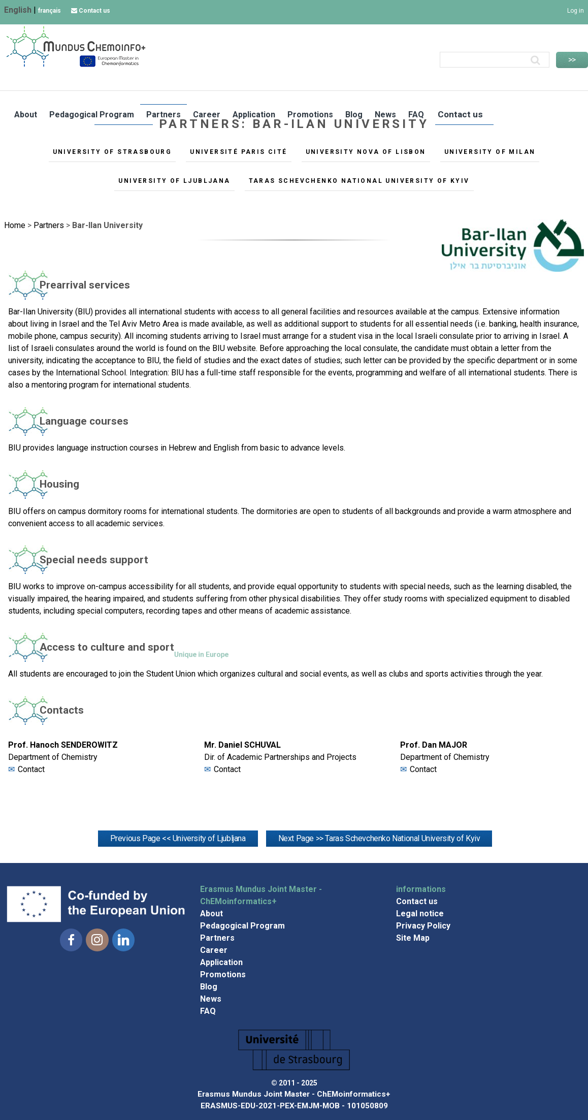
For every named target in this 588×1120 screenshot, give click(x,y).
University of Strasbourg (112, 151)
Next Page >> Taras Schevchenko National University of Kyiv (379, 838)
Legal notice (420, 913)
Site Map (413, 938)
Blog (353, 114)
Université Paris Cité (238, 151)
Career (206, 114)
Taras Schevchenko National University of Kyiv (359, 180)
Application (254, 114)
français (49, 10)
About (25, 114)
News (385, 114)
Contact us (90, 10)
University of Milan (490, 151)
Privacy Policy (423, 926)
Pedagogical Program (91, 114)
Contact (31, 769)
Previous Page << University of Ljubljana (178, 838)
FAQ (415, 114)
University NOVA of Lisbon (366, 151)
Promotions (310, 114)
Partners (163, 114)
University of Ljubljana (174, 180)
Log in (575, 10)
